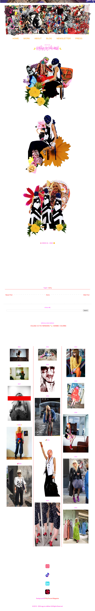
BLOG (49, 38)
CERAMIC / (56, 326)
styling (50, 288)
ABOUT (38, 38)
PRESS (78, 38)
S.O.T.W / (39, 326)
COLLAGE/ (33, 326)
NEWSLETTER (64, 38)
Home (48, 295)
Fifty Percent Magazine (52, 598)
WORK (26, 38)
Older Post (86, 295)
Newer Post (9, 295)
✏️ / (52, 326)
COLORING (63, 326)
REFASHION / (46, 326)
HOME (16, 38)
